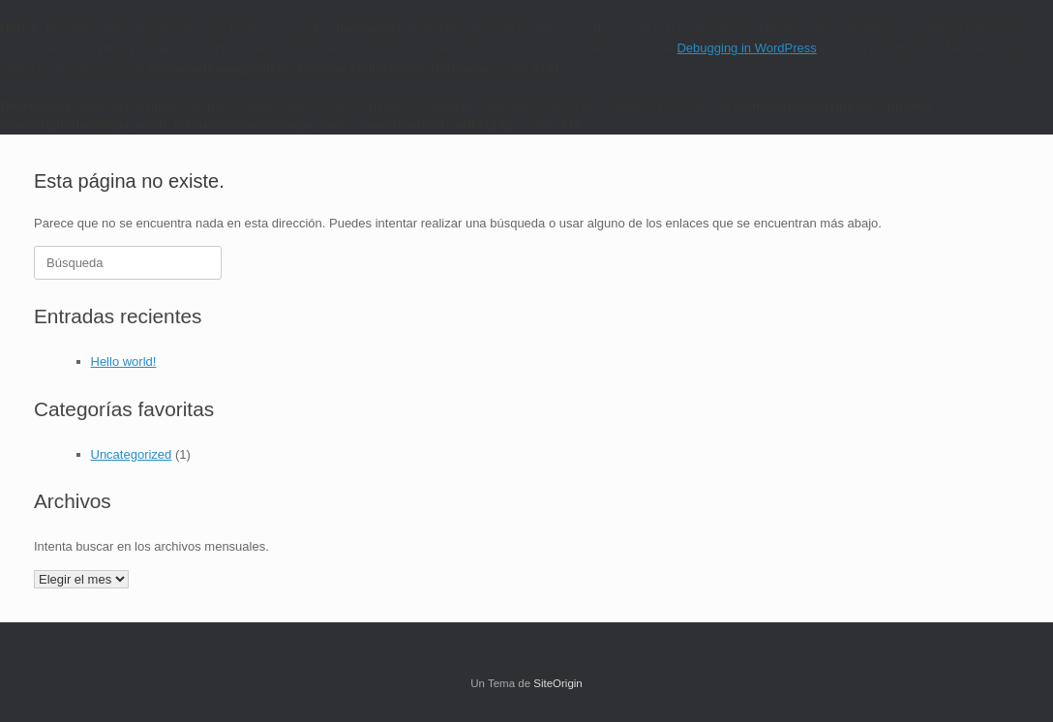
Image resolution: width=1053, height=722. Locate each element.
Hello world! (124, 361)
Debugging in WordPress (746, 48)
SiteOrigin (558, 683)
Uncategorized (131, 454)
